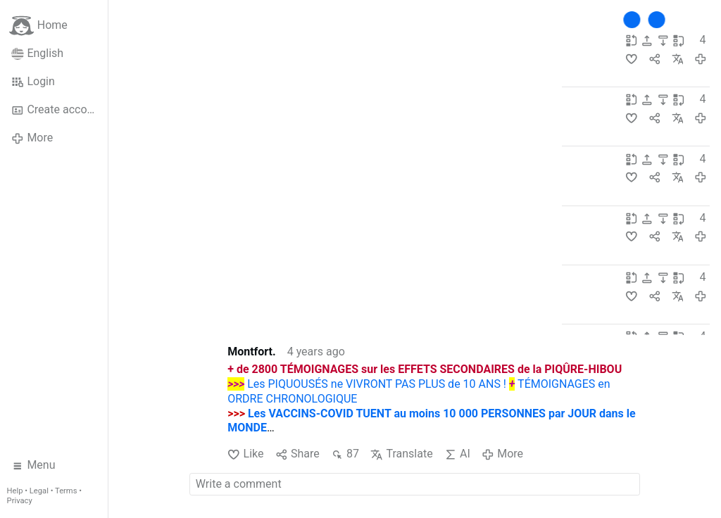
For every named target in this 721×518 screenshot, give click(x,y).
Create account (57, 110)
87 (345, 454)
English (37, 53)
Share (297, 454)
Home (38, 25)
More (32, 138)
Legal (39, 490)
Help (15, 490)
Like (245, 454)
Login (33, 82)
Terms (66, 490)
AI (457, 454)
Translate (401, 454)
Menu (33, 465)
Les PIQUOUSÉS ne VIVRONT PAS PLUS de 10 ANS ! (376, 384)
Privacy (19, 500)
